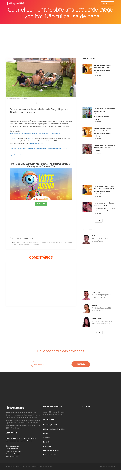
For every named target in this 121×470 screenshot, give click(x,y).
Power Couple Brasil (50, 425)
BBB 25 (30, 138)
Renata (94, 305)
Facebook (85, 407)
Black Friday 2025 (12, 456)
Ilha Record (47, 446)
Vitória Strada (97, 319)
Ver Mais (98, 221)
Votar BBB (107, 3)
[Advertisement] (60, 38)
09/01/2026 (97, 75)
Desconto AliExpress (13, 454)
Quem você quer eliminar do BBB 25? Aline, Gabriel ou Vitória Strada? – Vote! (35, 134)
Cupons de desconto (12, 446)
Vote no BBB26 (45, 8)
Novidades (91, 8)
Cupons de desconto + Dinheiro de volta (19, 441)
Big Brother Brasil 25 (35, 143)
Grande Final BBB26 (105, 8)
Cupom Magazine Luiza (13, 451)
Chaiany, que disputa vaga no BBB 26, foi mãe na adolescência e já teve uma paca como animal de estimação (104, 114)
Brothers (81, 8)
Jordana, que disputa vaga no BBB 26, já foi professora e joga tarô (104, 147)
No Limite (46, 442)
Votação (13, 138)
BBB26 (45, 433)
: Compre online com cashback (21, 438)
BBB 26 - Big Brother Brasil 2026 (54, 429)
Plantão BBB (70, 8)
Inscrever (81, 364)
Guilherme (96, 236)
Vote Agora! (41, 204)
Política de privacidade (107, 466)
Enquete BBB (59, 8)
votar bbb (20, 155)
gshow (31, 238)
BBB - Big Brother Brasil (51, 450)
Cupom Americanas (12, 449)
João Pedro (96, 292)
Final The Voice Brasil (50, 455)
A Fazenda (46, 438)
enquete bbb (13, 155)
